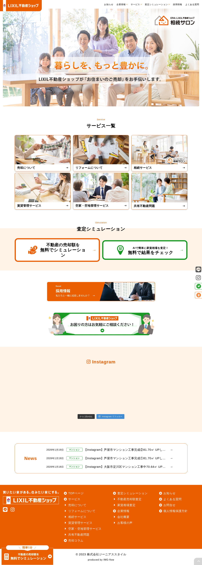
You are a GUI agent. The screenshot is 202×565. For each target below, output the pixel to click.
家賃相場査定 (126, 505)
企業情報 (123, 511)
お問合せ (169, 505)
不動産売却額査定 (129, 499)
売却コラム (75, 540)
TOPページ (76, 493)
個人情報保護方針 (175, 511)
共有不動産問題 (78, 534)
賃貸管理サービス (80, 522)
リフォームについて (81, 511)
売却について (77, 505)
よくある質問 (172, 499)
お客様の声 (124, 522)
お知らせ (169, 493)
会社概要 (123, 516)
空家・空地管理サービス (85, 528)
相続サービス (77, 516)
